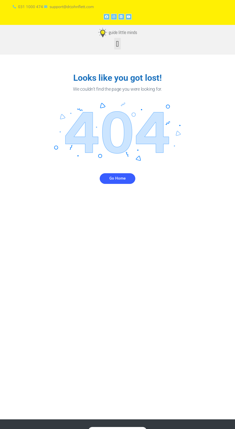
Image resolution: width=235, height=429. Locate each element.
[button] (117, 44)
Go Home (117, 178)
